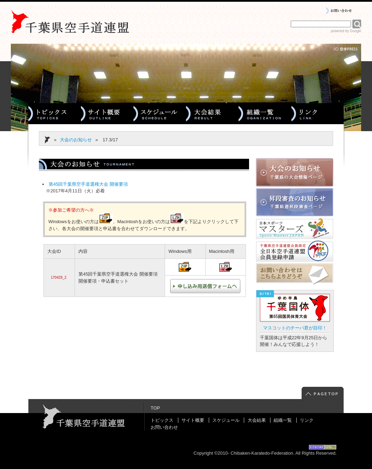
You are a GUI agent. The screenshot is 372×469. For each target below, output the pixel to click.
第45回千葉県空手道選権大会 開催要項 (88, 184)
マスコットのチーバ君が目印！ (295, 328)
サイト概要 (192, 420)
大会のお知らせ (76, 139)
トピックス (162, 420)
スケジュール (226, 420)
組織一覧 (283, 420)
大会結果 (257, 420)
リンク (307, 420)
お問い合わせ (164, 427)
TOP (155, 408)
